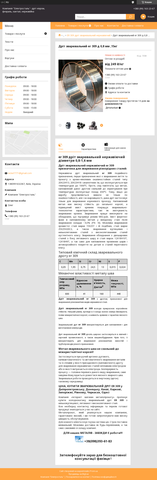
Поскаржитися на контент (78, 477)
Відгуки (9, 58)
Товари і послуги (78, 25)
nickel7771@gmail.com (20, 173)
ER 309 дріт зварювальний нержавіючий (89, 35)
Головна (60, 25)
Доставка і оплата (132, 25)
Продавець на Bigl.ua (79, 474)
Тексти (9, 41)
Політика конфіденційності (104, 477)
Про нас (99, 25)
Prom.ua (94, 471)
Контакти (113, 25)
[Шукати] (130, 17)
